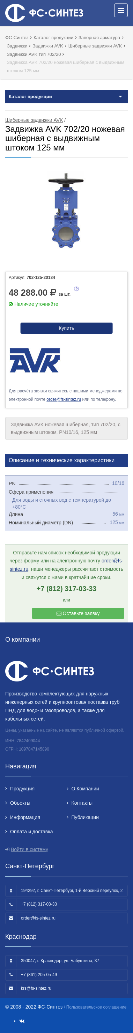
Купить (66, 328)
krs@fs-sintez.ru (36, 988)
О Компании (85, 788)
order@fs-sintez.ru (63, 399)
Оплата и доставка (31, 831)
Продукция (22, 788)
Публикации (85, 817)
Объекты (20, 803)
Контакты (82, 803)
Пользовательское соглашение (96, 1007)
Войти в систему (29, 849)
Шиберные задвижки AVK (34, 120)
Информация (25, 817)
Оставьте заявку (78, 613)
